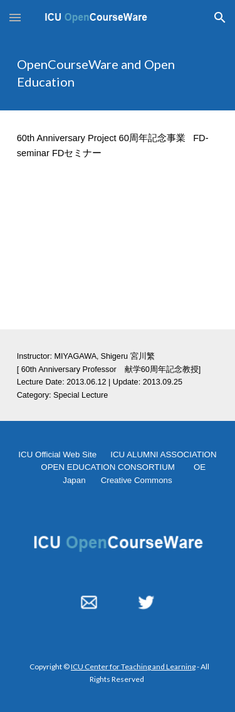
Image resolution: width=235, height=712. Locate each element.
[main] (118, 72)
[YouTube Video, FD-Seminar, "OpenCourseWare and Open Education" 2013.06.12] (118, 255)
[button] (15, 17)
